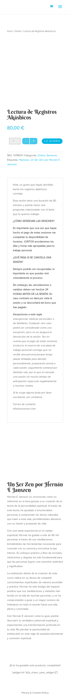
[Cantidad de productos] (14, 141)
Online (17, 31)
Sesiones (52, 155)
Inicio (10, 31)
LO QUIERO (52, 141)
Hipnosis (24, 159)
